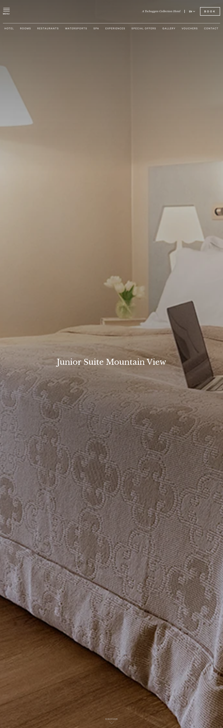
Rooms (25, 28)
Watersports (76, 28)
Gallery (169, 28)
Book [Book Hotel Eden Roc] (210, 11)
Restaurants (48, 28)
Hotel (9, 28)
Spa (96, 28)
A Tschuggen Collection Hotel (161, 11)
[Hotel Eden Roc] (111, 11)
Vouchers (190, 28)
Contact (211, 28)
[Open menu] (6, 11)
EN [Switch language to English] (192, 11)
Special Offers (143, 28)
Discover (111, 721)
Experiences (115, 28)
